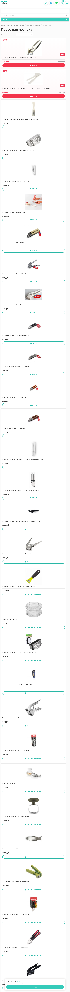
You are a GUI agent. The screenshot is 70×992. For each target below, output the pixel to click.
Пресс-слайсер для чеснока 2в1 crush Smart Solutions (17, 91)
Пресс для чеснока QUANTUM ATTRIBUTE (17, 416)
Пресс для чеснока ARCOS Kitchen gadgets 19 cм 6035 (17, 58)
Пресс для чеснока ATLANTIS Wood (48, 216)
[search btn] (66, 15)
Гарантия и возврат (15, 929)
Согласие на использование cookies (19, 932)
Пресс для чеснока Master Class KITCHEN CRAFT (50, 515)
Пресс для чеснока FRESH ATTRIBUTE (15, 722)
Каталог (6, 11)
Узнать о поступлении (52, 289)
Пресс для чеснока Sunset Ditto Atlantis (16, 216)
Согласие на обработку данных (18, 934)
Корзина (47, 937)
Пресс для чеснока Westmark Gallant (15, 514)
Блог (58, 932)
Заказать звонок (35, 955)
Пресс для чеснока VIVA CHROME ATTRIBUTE (48, 689)
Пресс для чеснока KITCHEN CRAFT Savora (17, 755)
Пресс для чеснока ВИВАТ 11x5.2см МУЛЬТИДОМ (48, 349)
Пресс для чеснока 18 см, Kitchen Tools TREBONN (49, 315)
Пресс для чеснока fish (44, 449)
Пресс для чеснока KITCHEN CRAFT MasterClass (48, 756)
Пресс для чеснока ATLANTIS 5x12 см (49, 154)
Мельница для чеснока (10, 349)
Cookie (18, 981)
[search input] (35, 15)
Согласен (35, 987)
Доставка (48, 929)
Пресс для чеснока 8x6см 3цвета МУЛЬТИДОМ (47, 654)
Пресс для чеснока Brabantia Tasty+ (48, 123)
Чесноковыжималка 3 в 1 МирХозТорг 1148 (16, 314)
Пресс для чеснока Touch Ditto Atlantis (49, 185)
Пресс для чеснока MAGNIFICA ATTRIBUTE (17, 383)
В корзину (18, 67)
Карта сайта (36, 934)
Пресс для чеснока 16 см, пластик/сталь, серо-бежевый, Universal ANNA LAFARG (50, 58)
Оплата (59, 929)
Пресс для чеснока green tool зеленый (15, 449)
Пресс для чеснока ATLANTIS (12, 185)
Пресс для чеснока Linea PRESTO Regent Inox (50, 619)
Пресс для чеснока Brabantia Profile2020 (16, 123)
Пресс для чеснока (43, 416)
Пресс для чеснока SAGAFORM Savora (49, 722)
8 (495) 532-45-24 (35, 948)
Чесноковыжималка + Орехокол (47, 383)
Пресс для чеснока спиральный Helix (15, 790)
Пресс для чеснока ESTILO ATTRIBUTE (49, 482)
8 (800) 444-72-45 (35, 950)
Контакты (35, 932)
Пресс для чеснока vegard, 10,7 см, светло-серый (51, 91)
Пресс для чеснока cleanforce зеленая (15, 482)
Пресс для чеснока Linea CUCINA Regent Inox (50, 550)
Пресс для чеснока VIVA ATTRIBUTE (14, 688)
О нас (34, 937)
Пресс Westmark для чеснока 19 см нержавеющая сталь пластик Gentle (14, 585)
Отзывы (47, 932)
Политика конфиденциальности (18, 937)
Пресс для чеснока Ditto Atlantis (13, 246)
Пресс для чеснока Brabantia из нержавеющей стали (13, 280)
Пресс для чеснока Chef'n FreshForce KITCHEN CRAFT (49, 280)
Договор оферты (38, 929)
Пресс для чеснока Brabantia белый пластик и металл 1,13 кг (51, 247)
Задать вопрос (49, 934)
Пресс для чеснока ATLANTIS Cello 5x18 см (17, 154)
